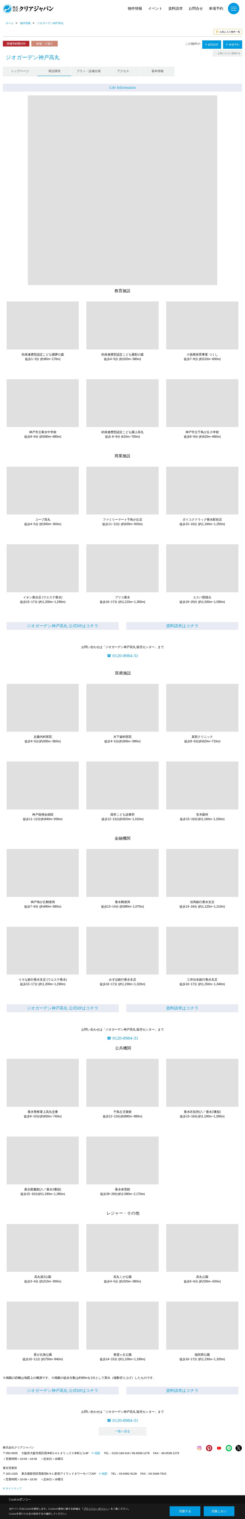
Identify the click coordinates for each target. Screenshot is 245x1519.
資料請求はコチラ (182, 626)
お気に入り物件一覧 (230, 32)
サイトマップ (14, 1488)
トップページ (20, 71)
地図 (97, 1453)
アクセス (123, 71)
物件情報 (135, 8)
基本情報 (157, 71)
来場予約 (216, 8)
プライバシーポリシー (95, 1508)
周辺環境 (54, 71)
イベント (155, 8)
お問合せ (196, 8)
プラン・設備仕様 (88, 71)
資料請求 (175, 8)
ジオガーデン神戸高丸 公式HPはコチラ (62, 626)
